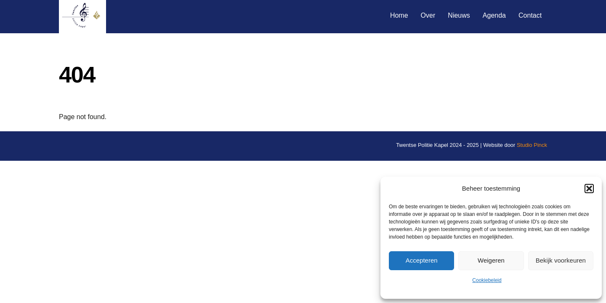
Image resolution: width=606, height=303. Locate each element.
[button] (589, 188)
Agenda (494, 15)
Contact (530, 15)
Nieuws (459, 15)
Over (428, 15)
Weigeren (491, 260)
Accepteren (422, 260)
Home (399, 15)
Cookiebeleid (486, 280)
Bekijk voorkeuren (561, 260)
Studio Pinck (532, 145)
